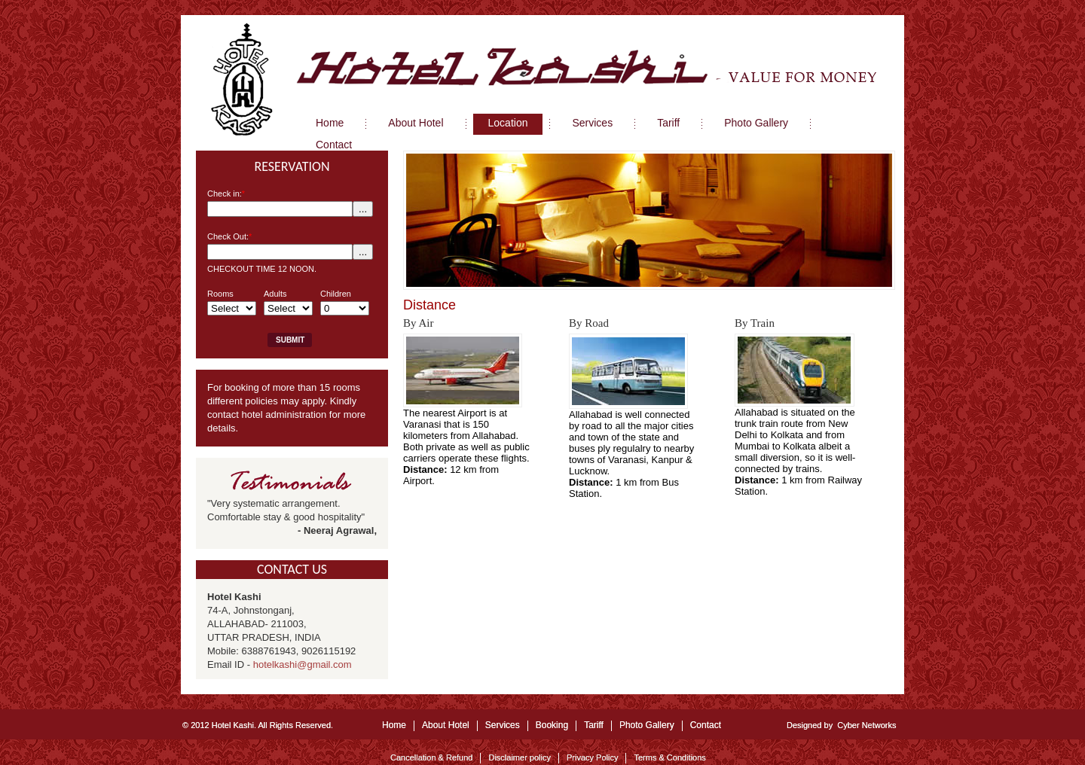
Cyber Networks (866, 725)
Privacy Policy (592, 757)
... (363, 209)
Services (502, 725)
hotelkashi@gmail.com (302, 664)
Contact (705, 725)
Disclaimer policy (519, 757)
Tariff (594, 725)
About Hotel (445, 725)
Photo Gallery (646, 725)
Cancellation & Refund (431, 757)
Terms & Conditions (669, 757)
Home (394, 725)
